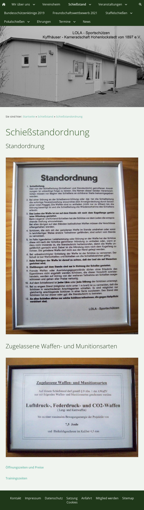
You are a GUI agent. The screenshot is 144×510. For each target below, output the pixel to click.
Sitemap (128, 498)
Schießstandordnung (69, 116)
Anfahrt (86, 498)
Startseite (29, 116)
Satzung (72, 498)
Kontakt (15, 498)
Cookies (72, 502)
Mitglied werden (107, 498)
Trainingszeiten (16, 478)
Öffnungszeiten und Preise (25, 467)
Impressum (33, 498)
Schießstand (45, 116)
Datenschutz (54, 498)
